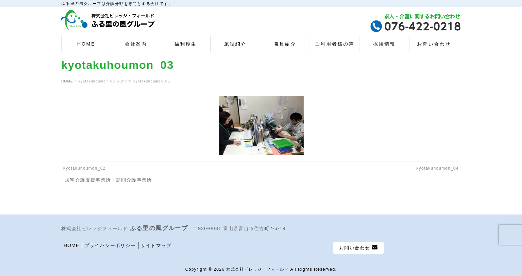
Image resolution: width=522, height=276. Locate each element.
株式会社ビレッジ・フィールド (257, 269)
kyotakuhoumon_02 (84, 168)
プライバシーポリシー (110, 245)
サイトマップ (156, 245)
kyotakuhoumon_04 (437, 168)
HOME (72, 245)
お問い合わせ (358, 247)
